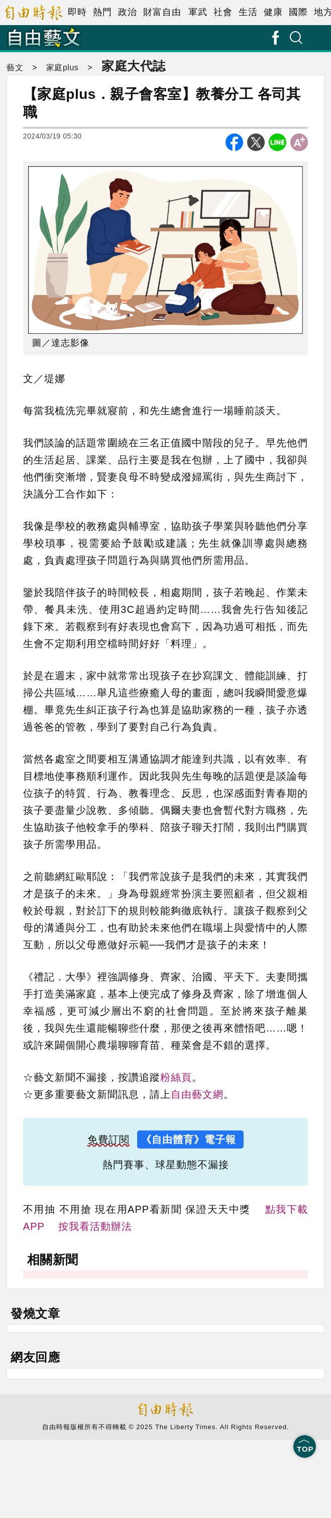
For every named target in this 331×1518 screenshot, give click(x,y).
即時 (77, 12)
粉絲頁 (176, 1077)
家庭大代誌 (133, 66)
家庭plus (62, 67)
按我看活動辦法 (95, 1226)
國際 (298, 12)
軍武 (197, 12)
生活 (248, 12)
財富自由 (162, 12)
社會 (223, 12)
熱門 (102, 12)
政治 (127, 12)
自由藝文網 (197, 1094)
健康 (273, 12)
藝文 (15, 67)
